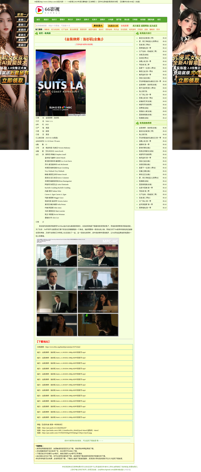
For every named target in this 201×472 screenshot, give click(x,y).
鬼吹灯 (101, 29)
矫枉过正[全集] (144, 174)
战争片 (86, 20)
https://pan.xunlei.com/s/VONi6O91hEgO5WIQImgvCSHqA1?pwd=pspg (67, 433)
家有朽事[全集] (144, 148)
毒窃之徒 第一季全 (146, 71)
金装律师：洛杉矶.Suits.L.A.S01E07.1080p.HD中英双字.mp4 (64, 385)
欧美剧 (142, 20)
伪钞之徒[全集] (144, 78)
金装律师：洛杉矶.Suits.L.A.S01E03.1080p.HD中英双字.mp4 (64, 363)
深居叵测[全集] (144, 164)
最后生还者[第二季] (146, 38)
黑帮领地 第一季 (145, 48)
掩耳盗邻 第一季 (145, 75)
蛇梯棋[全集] (143, 118)
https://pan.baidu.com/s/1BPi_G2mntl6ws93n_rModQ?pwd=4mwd (64, 430)
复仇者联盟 (74, 29)
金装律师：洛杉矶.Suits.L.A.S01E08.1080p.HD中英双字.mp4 (64, 390)
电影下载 (92, 226)
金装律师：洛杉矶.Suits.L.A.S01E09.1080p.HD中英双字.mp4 (64, 396)
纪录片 (94, 20)
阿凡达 (116, 29)
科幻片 (70, 20)
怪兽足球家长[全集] (146, 151)
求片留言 (136, 26)
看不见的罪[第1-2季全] (147, 88)
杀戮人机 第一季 (145, 61)
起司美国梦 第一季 (146, 204)
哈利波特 (132, 29)
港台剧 (126, 20)
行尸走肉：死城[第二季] (148, 51)
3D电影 (110, 20)
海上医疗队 (143, 91)
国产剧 (118, 20)
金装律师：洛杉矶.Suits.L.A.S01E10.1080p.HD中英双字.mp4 (64, 401)
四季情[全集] (143, 108)
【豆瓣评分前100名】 (127, 2)
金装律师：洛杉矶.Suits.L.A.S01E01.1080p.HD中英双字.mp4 (64, 352)
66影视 (70, 2)
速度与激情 (92, 29)
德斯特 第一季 (144, 144)
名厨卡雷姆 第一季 (146, 188)
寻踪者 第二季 (144, 65)
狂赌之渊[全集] (144, 171)
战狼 (146, 29)
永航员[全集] (143, 55)
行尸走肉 (64, 29)
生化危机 (124, 29)
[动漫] (137, 2)
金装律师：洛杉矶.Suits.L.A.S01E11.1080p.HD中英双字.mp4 (63, 406)
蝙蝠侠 (152, 29)
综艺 (159, 20)
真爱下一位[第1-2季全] (147, 68)
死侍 (158, 29)
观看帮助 (145, 26)
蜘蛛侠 (46, 29)
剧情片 (102, 20)
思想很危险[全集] (145, 115)
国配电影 (151, 20)
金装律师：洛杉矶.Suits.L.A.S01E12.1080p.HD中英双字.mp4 (64, 412)
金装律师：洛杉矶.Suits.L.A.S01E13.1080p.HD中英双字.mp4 (64, 417)
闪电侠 (140, 29)
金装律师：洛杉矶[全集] (148, 85)
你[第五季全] (143, 58)
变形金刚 (108, 29)
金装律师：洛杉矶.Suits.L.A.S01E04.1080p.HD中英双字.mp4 (64, 369)
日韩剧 (134, 20)
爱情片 (62, 20)
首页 (38, 20)
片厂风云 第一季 (145, 95)
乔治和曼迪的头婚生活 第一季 (150, 81)
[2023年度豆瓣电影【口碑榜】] (85, 2)
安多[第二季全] (144, 45)
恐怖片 (78, 20)
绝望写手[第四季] (145, 105)
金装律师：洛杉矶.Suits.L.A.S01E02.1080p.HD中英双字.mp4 (64, 358)
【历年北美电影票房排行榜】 (108, 2)
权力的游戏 (55, 29)
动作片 (54, 20)
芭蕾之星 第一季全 (146, 98)
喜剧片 (46, 20)
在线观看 (125, 26)
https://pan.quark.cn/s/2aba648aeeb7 (54, 428)
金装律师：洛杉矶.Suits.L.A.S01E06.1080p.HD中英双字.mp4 (64, 379)
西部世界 (83, 29)
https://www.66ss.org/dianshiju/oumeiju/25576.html (63, 347)
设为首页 (153, 26)
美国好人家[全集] (145, 111)
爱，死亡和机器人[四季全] (148, 41)
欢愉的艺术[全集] (145, 101)
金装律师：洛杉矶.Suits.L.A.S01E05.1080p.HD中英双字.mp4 (64, 374)
